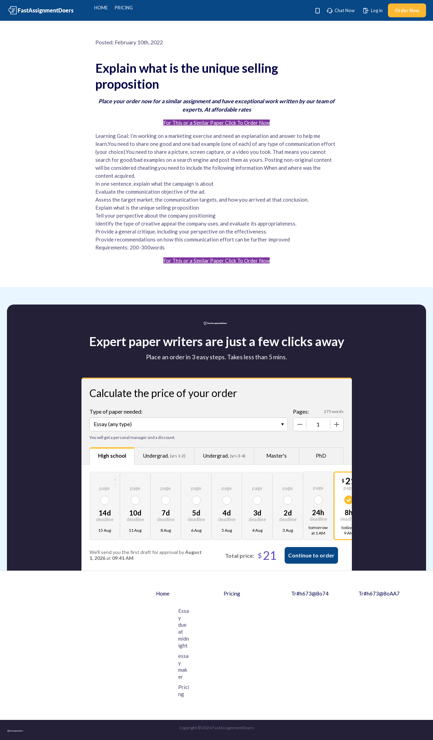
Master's (276, 455)
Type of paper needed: (115, 411)
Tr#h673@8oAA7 (379, 593)
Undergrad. (164, 455)
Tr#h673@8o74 (310, 593)
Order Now (407, 10)
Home (101, 7)
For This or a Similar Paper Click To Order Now (216, 123)
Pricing (124, 7)
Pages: (301, 411)
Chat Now (341, 10)
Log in (373, 10)
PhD (321, 455)
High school (112, 455)
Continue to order (311, 555)
